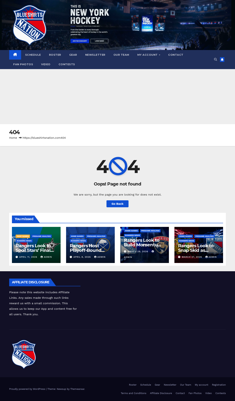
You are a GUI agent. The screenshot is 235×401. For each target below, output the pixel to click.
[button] (215, 59)
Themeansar (77, 389)
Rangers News (24, 241)
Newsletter (95, 54)
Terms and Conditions (133, 393)
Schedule (33, 54)
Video (45, 64)
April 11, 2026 (28, 257)
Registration (219, 384)
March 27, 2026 (192, 257)
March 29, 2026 (138, 251)
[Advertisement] (117, 96)
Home (13, 137)
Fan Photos (23, 64)
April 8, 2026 (82, 257)
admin (46, 257)
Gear (73, 54)
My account (148, 54)
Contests (67, 64)
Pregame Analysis (41, 236)
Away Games (23, 236)
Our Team (121, 54)
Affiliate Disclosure (161, 393)
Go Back (118, 203)
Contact (175, 54)
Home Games (77, 236)
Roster (55, 54)
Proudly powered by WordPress (27, 389)
